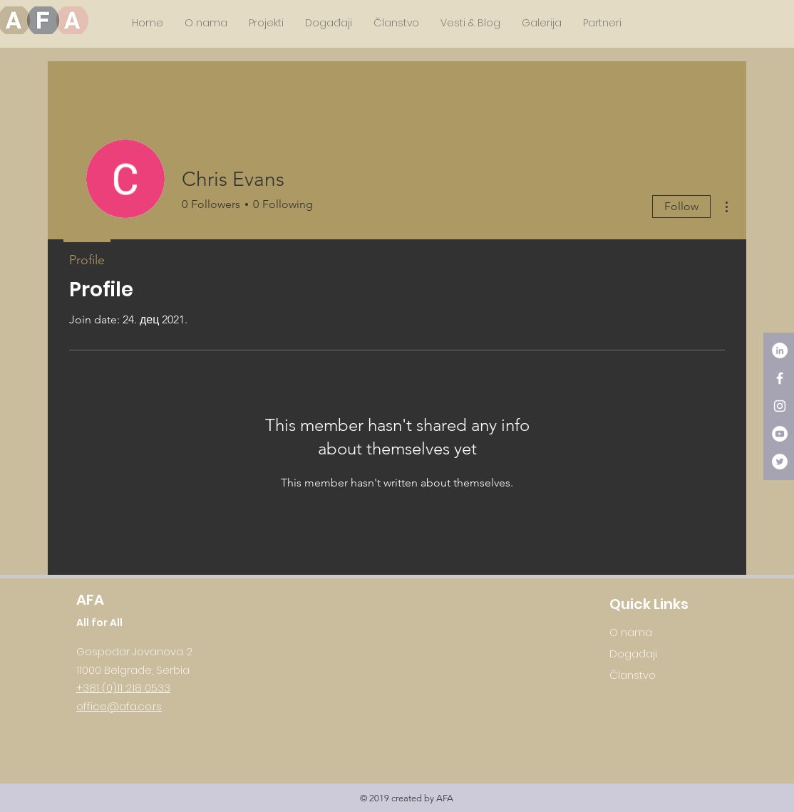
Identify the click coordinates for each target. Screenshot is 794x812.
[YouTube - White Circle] (780, 434)
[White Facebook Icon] (780, 378)
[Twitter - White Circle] (780, 461)
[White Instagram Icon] (780, 406)
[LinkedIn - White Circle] (780, 350)
